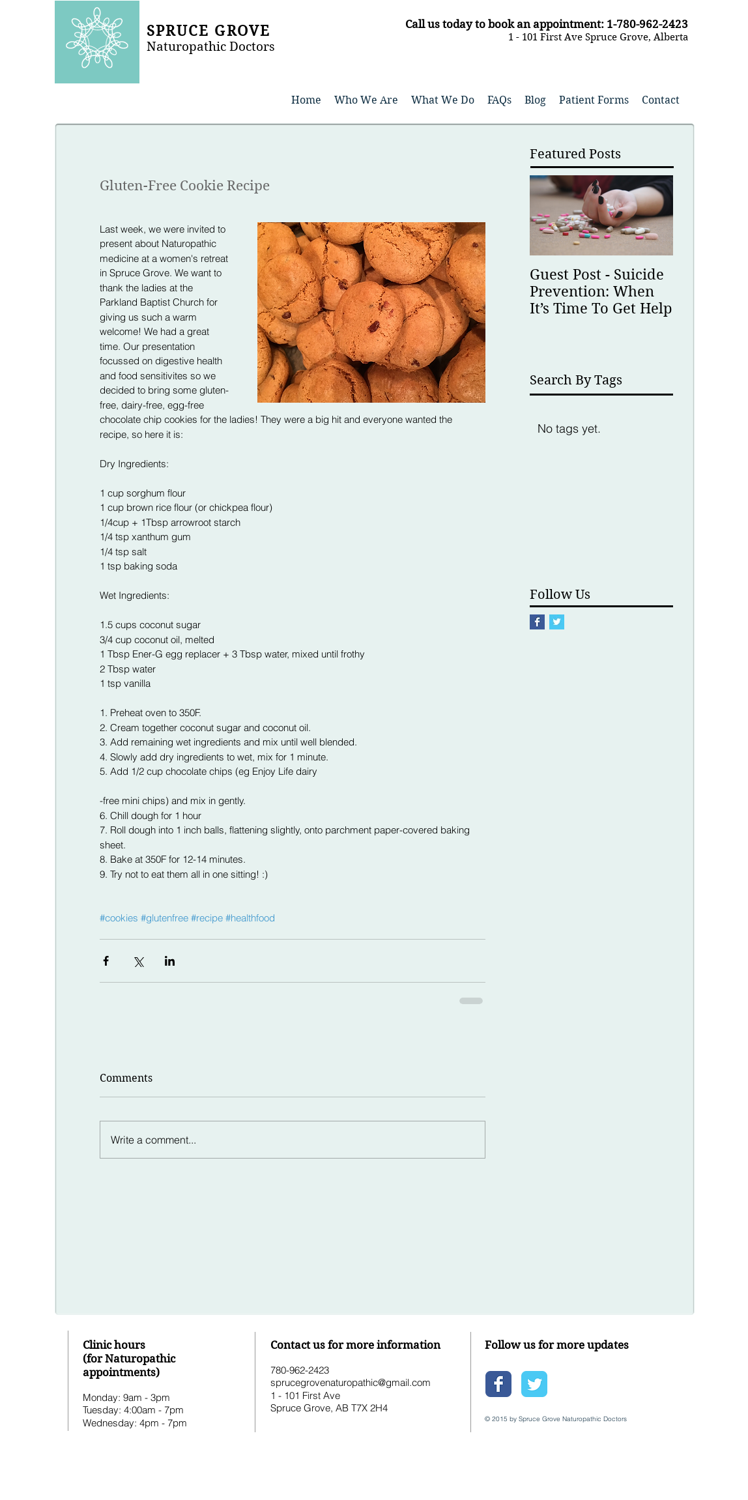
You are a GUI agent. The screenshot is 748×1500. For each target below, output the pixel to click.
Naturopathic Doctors (211, 46)
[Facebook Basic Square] (537, 621)
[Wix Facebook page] (498, 1384)
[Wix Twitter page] (534, 1384)
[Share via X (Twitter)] (138, 961)
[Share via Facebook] (106, 961)
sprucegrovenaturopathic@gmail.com (350, 1382)
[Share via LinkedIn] (170, 961)
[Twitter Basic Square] (556, 621)
